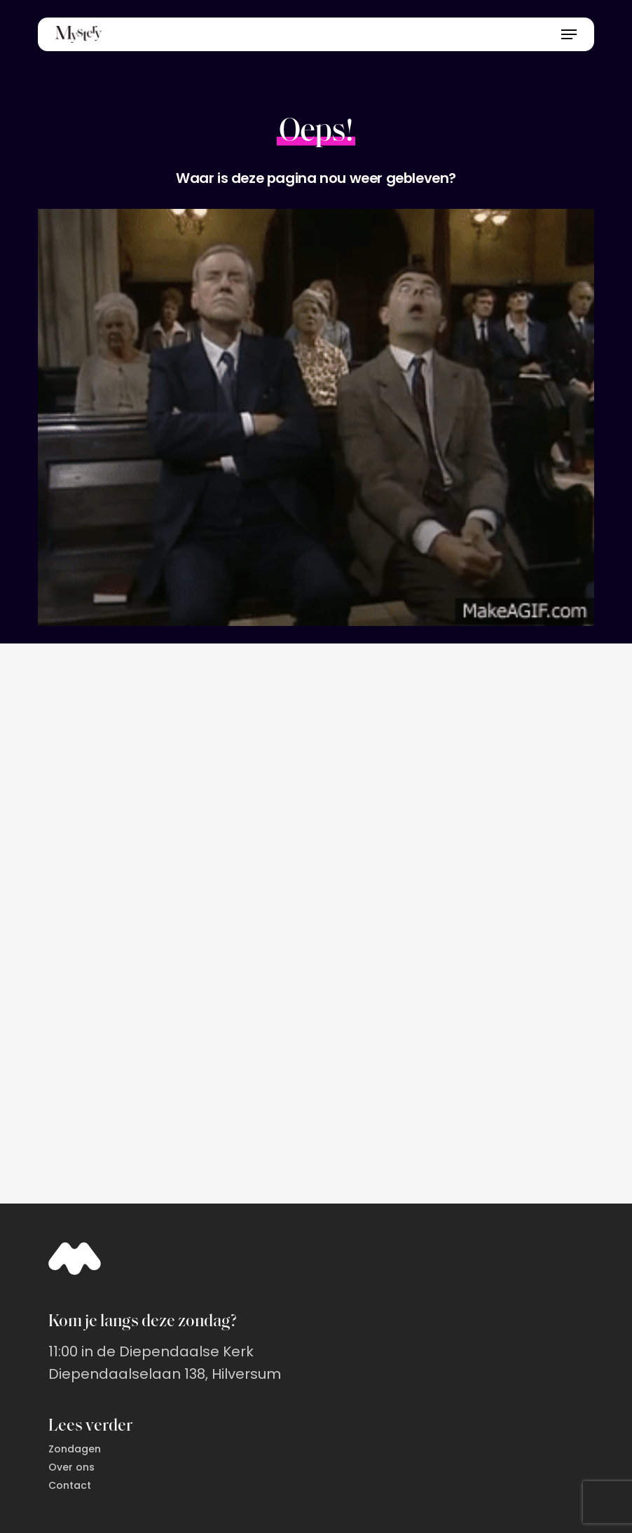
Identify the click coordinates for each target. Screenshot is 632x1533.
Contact (69, 1485)
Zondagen (74, 1449)
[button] (569, 34)
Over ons (71, 1467)
